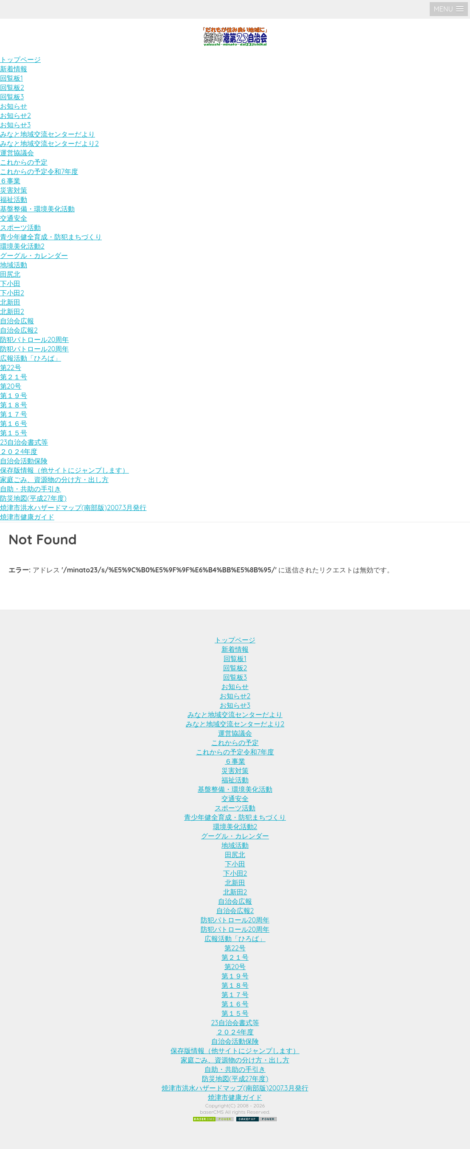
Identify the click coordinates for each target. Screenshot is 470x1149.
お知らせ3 (15, 125)
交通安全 (13, 218)
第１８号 (13, 405)
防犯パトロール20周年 (34, 339)
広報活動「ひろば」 (30, 358)
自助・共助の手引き (30, 489)
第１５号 (13, 433)
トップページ (20, 59)
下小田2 (12, 293)
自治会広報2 (19, 330)
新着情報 (13, 68)
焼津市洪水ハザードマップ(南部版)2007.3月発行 (73, 507)
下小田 (10, 283)
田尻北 (10, 274)
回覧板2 (12, 87)
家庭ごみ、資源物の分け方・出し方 (54, 479)
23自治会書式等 (24, 442)
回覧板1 (11, 78)
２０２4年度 (18, 451)
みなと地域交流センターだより (47, 134)
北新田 (10, 302)
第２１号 (13, 377)
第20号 (10, 386)
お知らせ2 (15, 115)
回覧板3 (12, 96)
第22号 (10, 367)
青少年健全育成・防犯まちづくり (51, 237)
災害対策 (13, 190)
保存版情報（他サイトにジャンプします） (64, 470)
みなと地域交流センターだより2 (49, 143)
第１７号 (13, 414)
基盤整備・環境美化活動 (37, 209)
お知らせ (13, 106)
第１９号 (13, 395)
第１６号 (13, 423)
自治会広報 (17, 321)
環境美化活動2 (22, 246)
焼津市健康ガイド (27, 517)
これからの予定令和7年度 (39, 171)
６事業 (10, 181)
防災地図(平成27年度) (33, 498)
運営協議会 (17, 153)
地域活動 (13, 265)
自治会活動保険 (24, 461)
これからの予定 (24, 162)
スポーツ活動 (20, 227)
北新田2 (12, 311)
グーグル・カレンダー (34, 255)
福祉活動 (13, 199)
